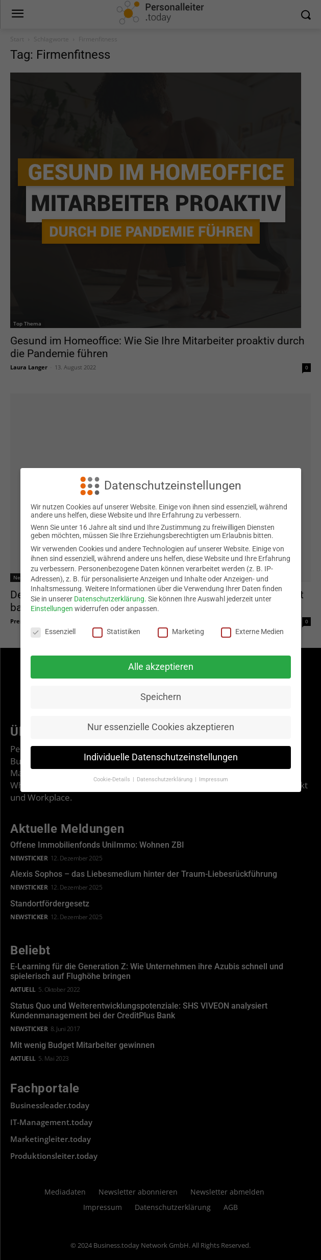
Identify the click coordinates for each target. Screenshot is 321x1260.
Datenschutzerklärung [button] (165, 779)
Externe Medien (252, 631)
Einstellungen (52, 608)
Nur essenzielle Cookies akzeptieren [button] (160, 727)
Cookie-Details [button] (112, 779)
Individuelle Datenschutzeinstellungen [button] (161, 757)
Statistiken (116, 631)
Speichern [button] (160, 697)
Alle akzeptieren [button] (160, 667)
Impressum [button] (213, 779)
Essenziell (53, 631)
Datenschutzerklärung (109, 599)
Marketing (181, 631)
